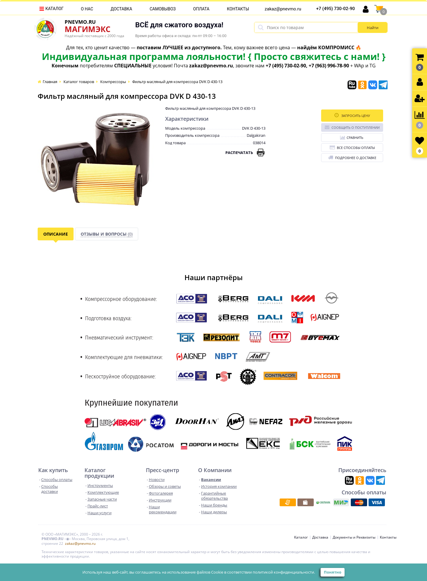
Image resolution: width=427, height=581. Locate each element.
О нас (87, 9)
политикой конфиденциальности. (284, 572)
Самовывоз (163, 9)
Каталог (54, 8)
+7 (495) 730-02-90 (335, 8)
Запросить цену (352, 115)
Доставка (121, 9)
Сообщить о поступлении (352, 127)
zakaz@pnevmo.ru (283, 9)
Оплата (201, 9)
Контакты (238, 9)
